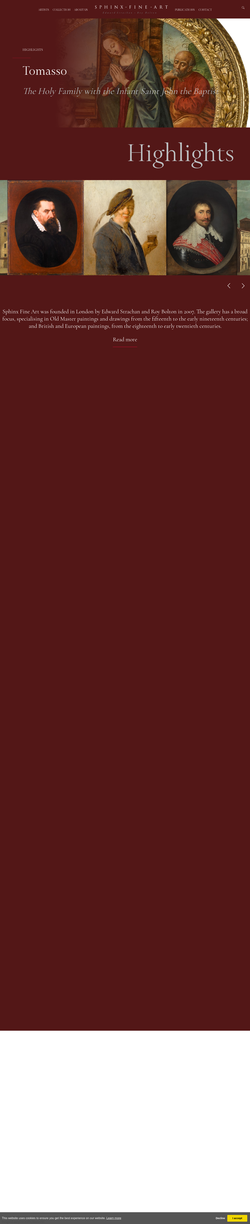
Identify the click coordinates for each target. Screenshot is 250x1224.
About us (81, 9)
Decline (220, 1218)
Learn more (113, 1218)
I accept (237, 1218)
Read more (125, 339)
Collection (61, 9)
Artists (43, 9)
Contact (205, 9)
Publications (185, 9)
